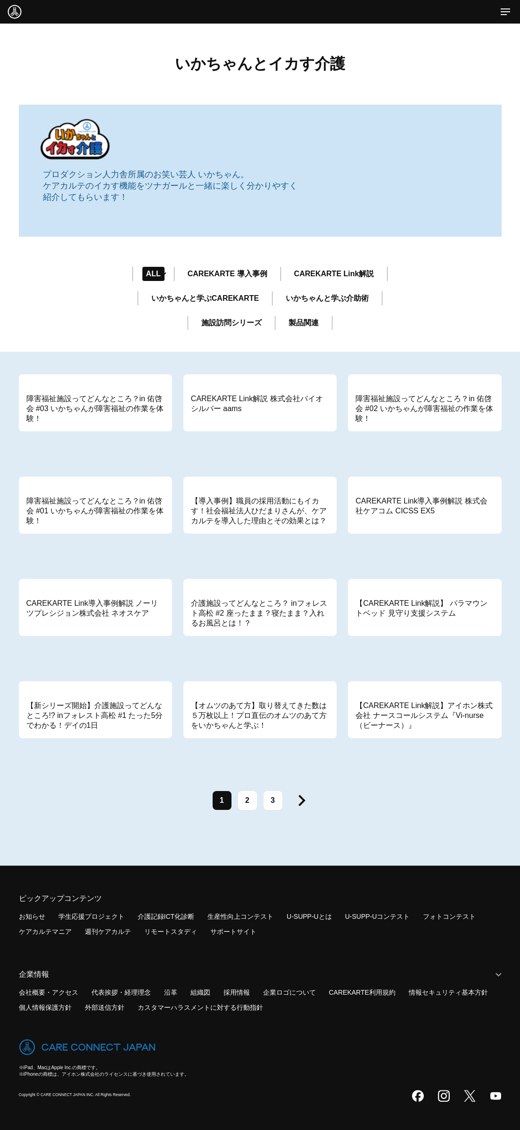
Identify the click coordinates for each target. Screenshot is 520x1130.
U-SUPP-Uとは (309, 916)
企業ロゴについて (289, 992)
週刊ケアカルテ (108, 931)
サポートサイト (233, 931)
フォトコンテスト (449, 916)
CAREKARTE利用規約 (362, 992)
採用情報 (236, 992)
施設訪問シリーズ (231, 323)
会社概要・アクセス (48, 992)
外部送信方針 (104, 1007)
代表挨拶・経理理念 (121, 992)
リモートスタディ (170, 931)
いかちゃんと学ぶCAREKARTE (205, 298)
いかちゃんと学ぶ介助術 (327, 298)
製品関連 (304, 323)
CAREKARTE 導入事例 (227, 274)
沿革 (170, 992)
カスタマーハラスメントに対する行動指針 (200, 1007)
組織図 (200, 992)
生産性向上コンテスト (240, 916)
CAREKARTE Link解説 (334, 274)
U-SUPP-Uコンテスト (377, 916)
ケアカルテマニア (45, 931)
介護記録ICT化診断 (166, 916)
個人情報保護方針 (45, 1007)
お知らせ (32, 916)
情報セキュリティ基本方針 (448, 992)
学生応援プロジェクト (91, 916)
